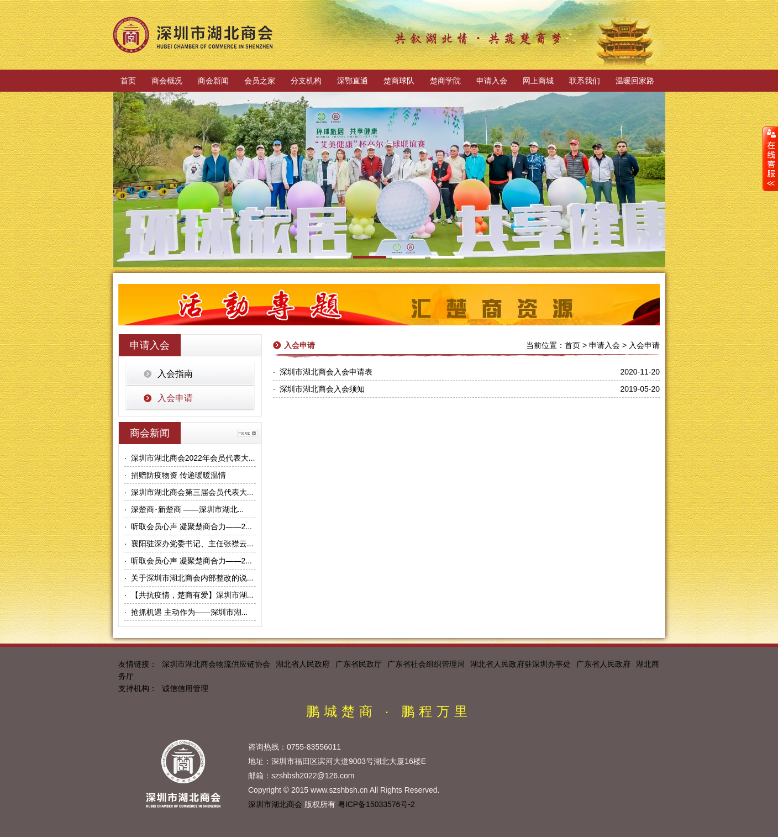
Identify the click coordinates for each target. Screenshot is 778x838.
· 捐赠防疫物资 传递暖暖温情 (175, 475)
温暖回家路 (635, 80)
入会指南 (175, 373)
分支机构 (306, 80)
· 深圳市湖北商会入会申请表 (322, 371)
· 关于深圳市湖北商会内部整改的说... (188, 577)
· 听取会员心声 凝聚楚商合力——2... (188, 526)
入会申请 (175, 398)
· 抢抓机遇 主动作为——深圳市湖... (186, 612)
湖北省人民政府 (303, 664)
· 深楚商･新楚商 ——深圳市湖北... (184, 509)
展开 (770, 158)
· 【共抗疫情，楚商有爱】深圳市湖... (188, 595)
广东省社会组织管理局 (426, 664)
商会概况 (166, 80)
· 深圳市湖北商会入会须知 (319, 388)
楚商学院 (445, 80)
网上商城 (538, 80)
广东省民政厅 (358, 664)
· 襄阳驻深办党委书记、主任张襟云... (188, 543)
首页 (128, 80)
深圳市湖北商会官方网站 (193, 35)
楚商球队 (398, 80)
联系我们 (584, 80)
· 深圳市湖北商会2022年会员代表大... (189, 458)
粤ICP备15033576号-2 (376, 804)
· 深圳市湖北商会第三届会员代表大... (188, 492)
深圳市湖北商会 (275, 804)
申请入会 (491, 80)
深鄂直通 (352, 80)
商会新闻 (213, 80)
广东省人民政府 (603, 664)
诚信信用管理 (185, 688)
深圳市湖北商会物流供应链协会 (216, 664)
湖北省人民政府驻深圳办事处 (520, 664)
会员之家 (259, 80)
